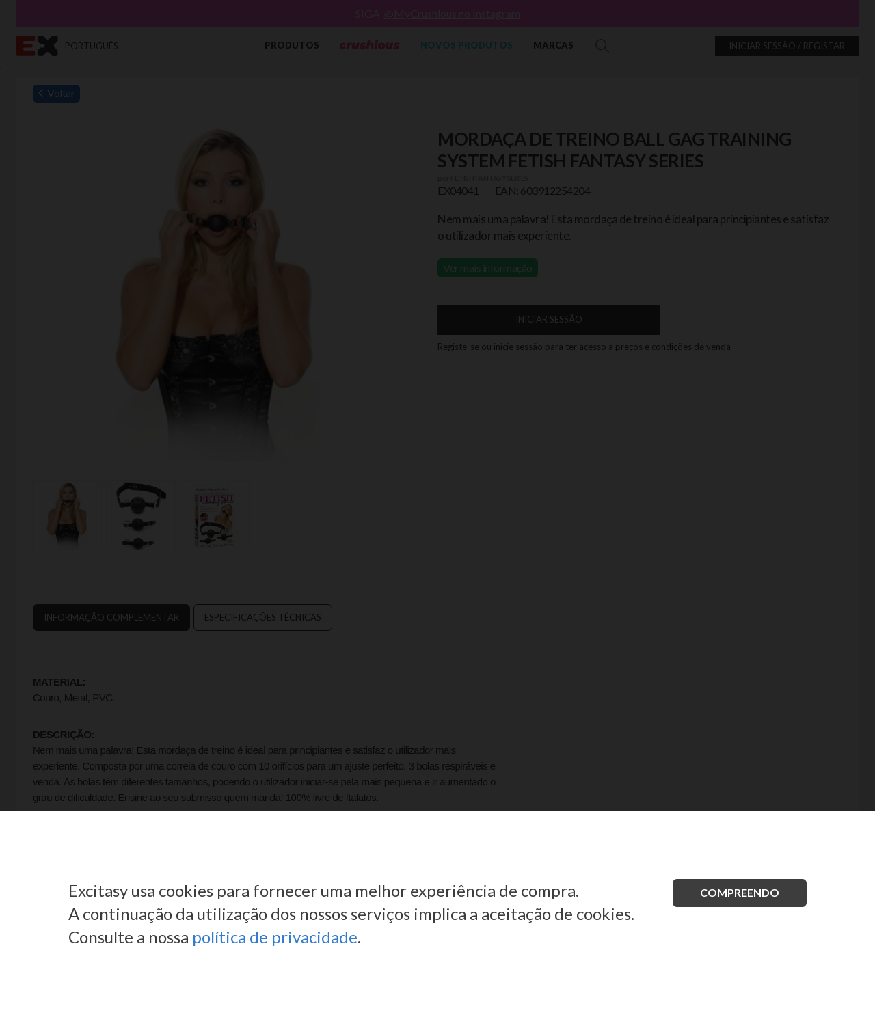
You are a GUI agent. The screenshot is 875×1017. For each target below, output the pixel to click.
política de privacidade (275, 937)
